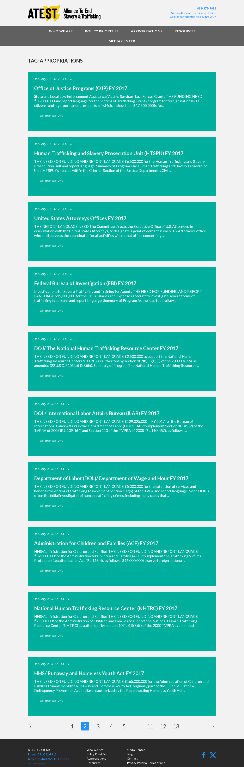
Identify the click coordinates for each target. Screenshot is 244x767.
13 (176, 726)
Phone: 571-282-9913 (42, 754)
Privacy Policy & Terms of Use (146, 763)
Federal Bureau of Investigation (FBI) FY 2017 (85, 283)
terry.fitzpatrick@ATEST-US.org (48, 759)
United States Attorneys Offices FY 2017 (80, 218)
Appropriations (147, 31)
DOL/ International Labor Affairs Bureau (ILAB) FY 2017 (97, 413)
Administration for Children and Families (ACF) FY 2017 (96, 543)
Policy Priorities (102, 31)
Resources (185, 31)
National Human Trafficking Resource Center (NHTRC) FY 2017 (105, 608)
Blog (130, 754)
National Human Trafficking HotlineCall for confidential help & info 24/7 (193, 14)
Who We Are (61, 31)
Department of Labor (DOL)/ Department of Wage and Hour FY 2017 (111, 478)
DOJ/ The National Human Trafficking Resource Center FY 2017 (106, 348)
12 (163, 726)
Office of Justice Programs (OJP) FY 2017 (80, 88)
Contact (132, 758)
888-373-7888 (206, 8)
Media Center (122, 41)
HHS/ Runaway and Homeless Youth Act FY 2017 (89, 673)
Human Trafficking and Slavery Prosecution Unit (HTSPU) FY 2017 (109, 153)
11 (150, 726)
